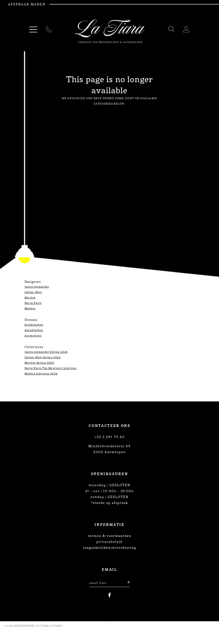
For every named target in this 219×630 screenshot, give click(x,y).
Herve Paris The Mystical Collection (51, 368)
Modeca (30, 308)
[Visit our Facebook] (109, 595)
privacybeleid (109, 541)
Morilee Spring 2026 (39, 362)
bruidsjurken (34, 324)
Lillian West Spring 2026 (43, 357)
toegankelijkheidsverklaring (109, 547)
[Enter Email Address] (110, 582)
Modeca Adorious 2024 (41, 373)
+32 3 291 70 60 (109, 436)
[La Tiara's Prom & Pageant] (110, 31)
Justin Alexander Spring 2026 (46, 351)
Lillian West (33, 292)
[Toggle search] (171, 30)
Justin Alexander (37, 286)
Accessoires (33, 335)
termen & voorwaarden (109, 535)
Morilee (30, 297)
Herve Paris (33, 303)
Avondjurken (34, 330)
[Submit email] (126, 582)
